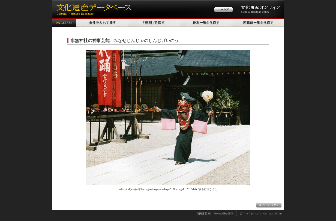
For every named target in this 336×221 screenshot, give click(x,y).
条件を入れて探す (102, 22)
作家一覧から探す (206, 22)
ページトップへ (269, 205)
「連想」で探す (154, 22)
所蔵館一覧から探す (258, 22)
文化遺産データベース (93, 9)
